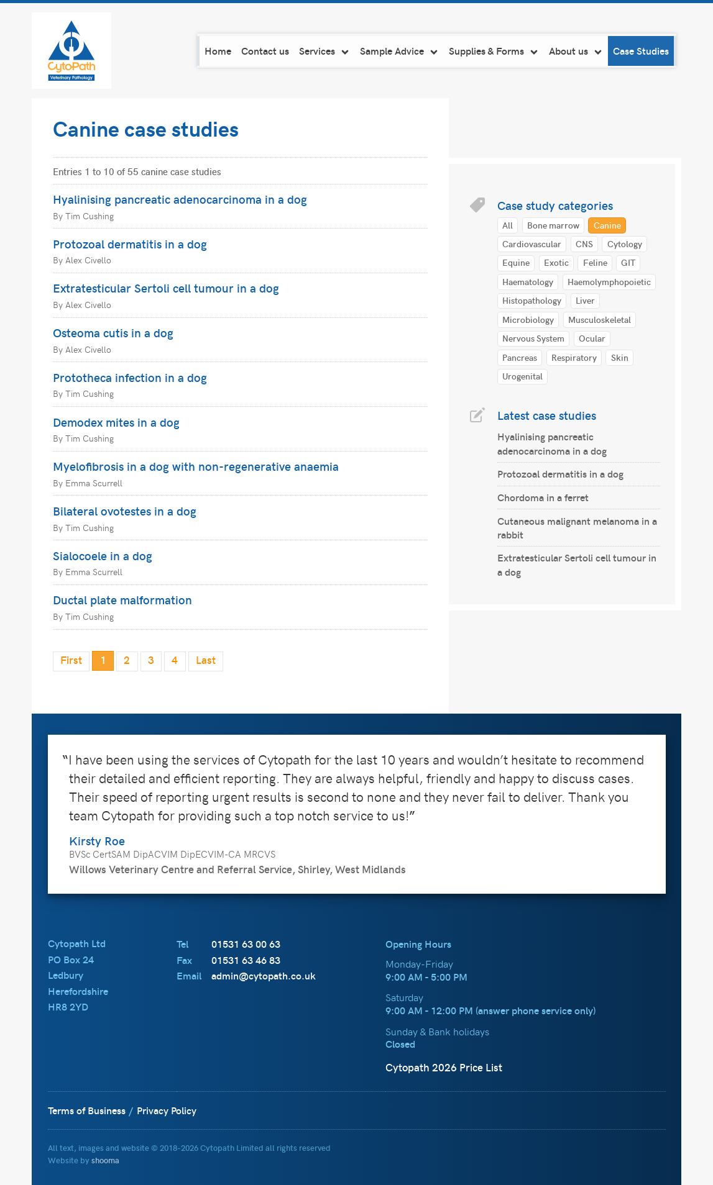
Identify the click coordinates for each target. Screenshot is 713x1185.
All (507, 225)
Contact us (268, 50)
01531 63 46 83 (245, 959)
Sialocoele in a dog (102, 555)
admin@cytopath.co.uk (263, 974)
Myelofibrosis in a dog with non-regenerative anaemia (196, 466)
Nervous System (533, 338)
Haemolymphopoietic (609, 281)
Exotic (556, 262)
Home (220, 50)
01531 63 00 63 (245, 943)
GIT (628, 262)
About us (578, 50)
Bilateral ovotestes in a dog (124, 510)
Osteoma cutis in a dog (113, 332)
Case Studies (643, 50)
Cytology (624, 243)
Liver (585, 300)
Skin (619, 357)
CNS (584, 243)
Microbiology (528, 319)
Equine (516, 262)
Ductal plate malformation (122, 599)
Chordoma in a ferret (543, 497)
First (71, 659)
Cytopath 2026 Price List (443, 1066)
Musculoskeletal (599, 319)
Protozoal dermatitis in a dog (130, 243)
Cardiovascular (531, 243)
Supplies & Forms (496, 50)
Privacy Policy (166, 1109)
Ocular (592, 338)
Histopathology (531, 300)
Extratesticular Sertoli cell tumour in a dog (166, 287)
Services (326, 50)
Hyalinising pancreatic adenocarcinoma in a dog (180, 199)
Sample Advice (401, 50)
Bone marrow (553, 225)
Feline (595, 262)
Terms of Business (87, 1109)
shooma (105, 1159)
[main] (356, 405)
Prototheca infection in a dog (130, 377)
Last (206, 659)
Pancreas (519, 357)
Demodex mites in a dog (116, 422)
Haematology (527, 281)
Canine (607, 225)
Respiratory (574, 357)
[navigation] (439, 51)
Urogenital (522, 376)
